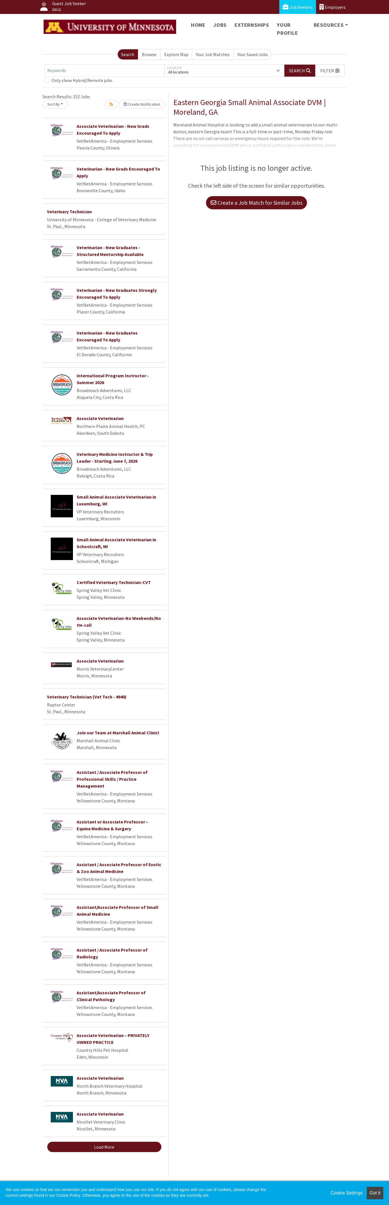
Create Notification (142, 104)
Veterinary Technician (69, 211)
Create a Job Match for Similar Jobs (256, 202)
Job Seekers (298, 7)
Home (198, 25)
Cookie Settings (346, 1192)
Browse (149, 54)
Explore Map (176, 54)
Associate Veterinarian (100, 418)
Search (127, 54)
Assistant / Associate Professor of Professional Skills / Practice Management (112, 779)
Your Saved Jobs (252, 54)
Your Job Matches (213, 54)
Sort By (53, 104)
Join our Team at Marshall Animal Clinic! (118, 732)
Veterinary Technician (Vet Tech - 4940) (87, 697)
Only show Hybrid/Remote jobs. (82, 80)
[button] (330, 70)
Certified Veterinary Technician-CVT (114, 582)
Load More (104, 1147)
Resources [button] (329, 25)
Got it (375, 1192)
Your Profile (287, 29)
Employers (332, 7)
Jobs (220, 25)
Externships (252, 25)
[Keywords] (104, 70)
